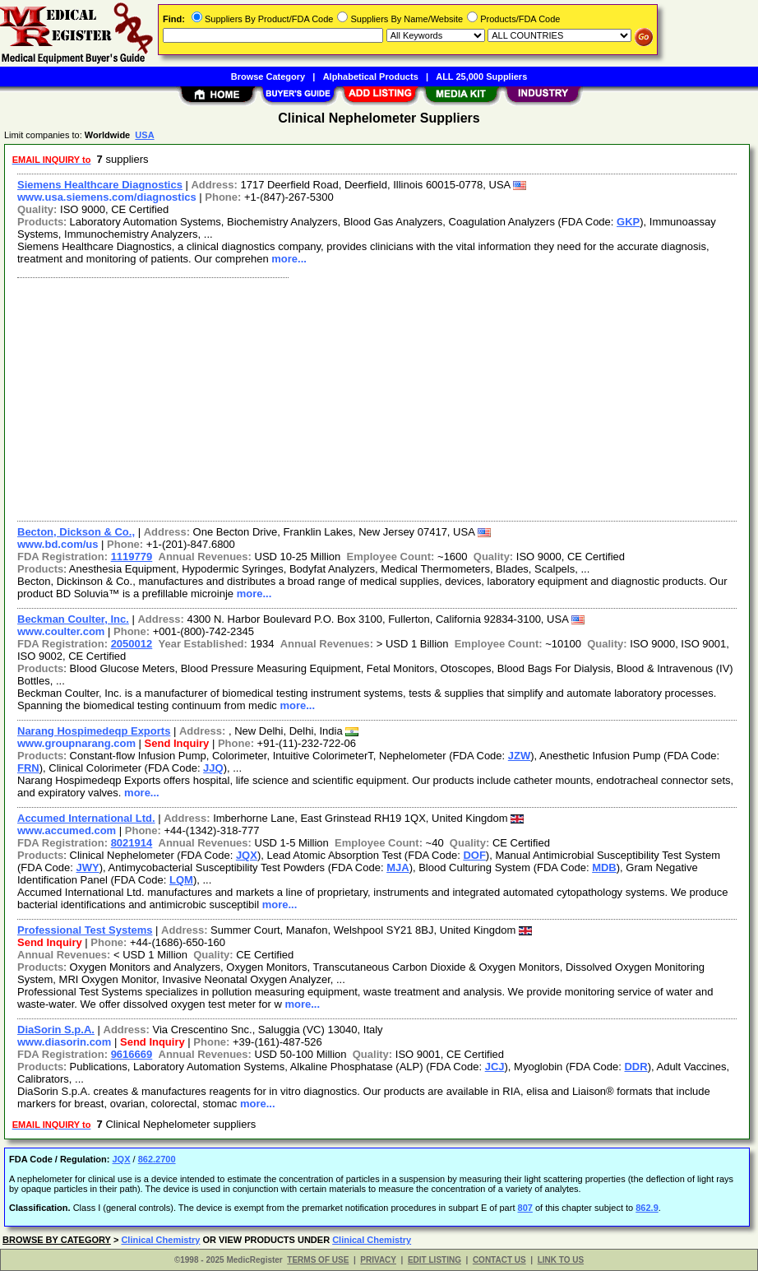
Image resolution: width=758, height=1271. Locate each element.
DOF (474, 855)
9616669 (132, 1054)
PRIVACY (378, 1259)
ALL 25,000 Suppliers (481, 76)
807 (525, 1208)
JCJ (495, 1066)
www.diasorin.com (64, 1042)
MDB (604, 867)
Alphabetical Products (370, 76)
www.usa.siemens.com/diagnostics (106, 197)
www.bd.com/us (57, 544)
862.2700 (157, 1159)
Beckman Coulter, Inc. (73, 619)
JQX (246, 855)
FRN (28, 768)
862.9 (647, 1208)
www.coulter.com (60, 631)
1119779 (132, 556)
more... (289, 259)
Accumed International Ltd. (86, 818)
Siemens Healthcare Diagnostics (100, 185)
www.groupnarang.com (76, 743)
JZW (519, 755)
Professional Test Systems (85, 930)
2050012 (132, 644)
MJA (397, 867)
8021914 (132, 843)
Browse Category (268, 76)
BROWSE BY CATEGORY (56, 1240)
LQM (181, 880)
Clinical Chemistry (160, 1240)
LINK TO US (561, 1259)
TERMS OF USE (318, 1259)
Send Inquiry (177, 743)
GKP (628, 222)
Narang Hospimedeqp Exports (93, 731)
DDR (635, 1066)
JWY (87, 867)
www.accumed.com (66, 830)
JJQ (213, 768)
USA (144, 135)
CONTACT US (499, 1259)
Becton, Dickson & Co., (76, 532)
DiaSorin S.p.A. (56, 1029)
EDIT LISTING (434, 1259)
